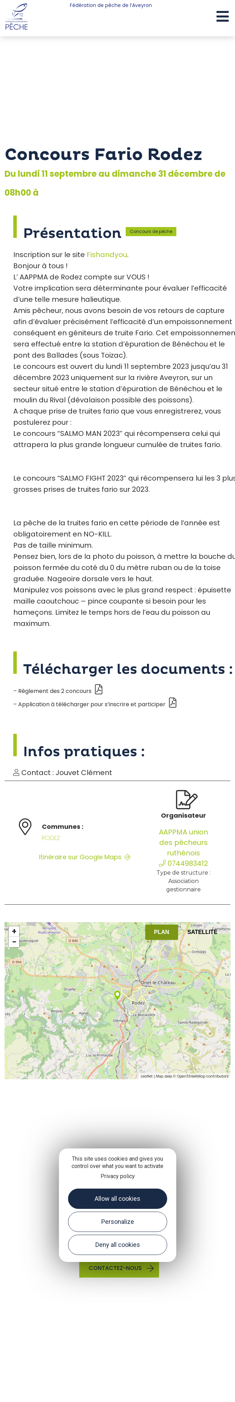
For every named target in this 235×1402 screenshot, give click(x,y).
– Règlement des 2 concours (57, 691)
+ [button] (14, 931)
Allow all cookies (117, 1198)
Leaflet (147, 1076)
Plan (161, 932)
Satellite (203, 932)
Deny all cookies (117, 1244)
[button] (222, 17)
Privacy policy (118, 1176)
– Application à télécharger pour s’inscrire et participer (94, 704)
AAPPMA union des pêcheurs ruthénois (183, 842)
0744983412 (183, 863)
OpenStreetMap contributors (203, 1076)
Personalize (117, 1221)
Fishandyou (107, 255)
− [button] (14, 942)
